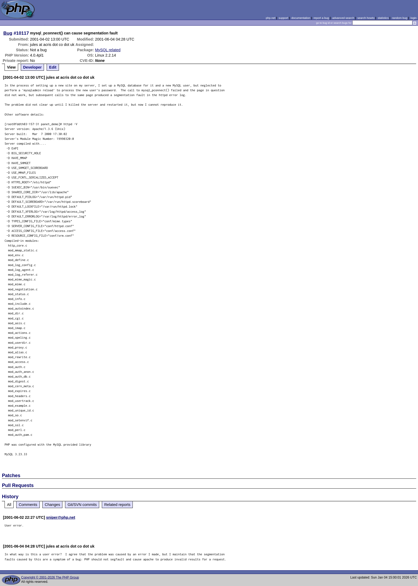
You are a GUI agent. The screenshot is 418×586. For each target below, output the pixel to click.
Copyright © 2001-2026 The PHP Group (50, 577)
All (9, 504)
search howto (365, 17)
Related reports (117, 504)
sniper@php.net (60, 517)
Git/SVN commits (82, 504)
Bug (8, 33)
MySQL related (107, 50)
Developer (32, 67)
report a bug (321, 17)
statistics (383, 17)
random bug (399, 17)
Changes (52, 504)
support (283, 17)
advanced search (343, 17)
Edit (52, 67)
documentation (300, 17)
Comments (28, 504)
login (414, 17)
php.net (270, 17)
